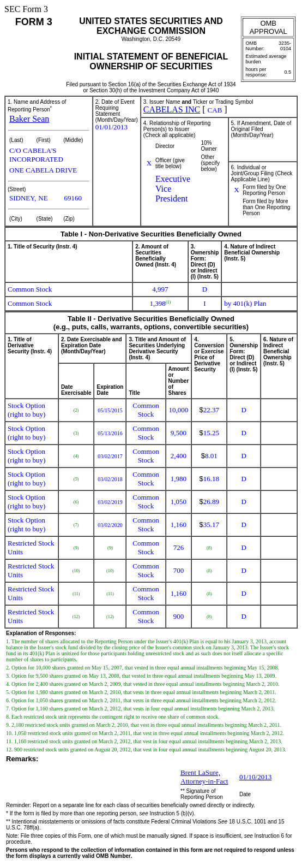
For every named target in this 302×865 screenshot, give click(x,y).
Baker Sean (29, 118)
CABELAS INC (171, 109)
